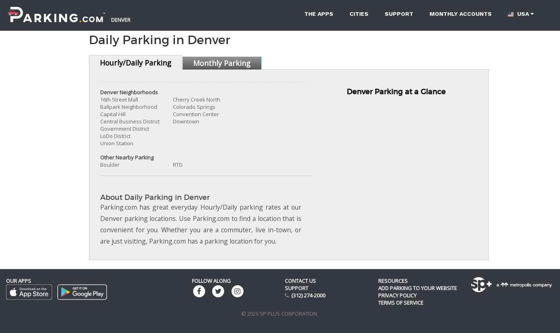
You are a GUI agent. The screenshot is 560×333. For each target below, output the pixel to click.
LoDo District (115, 136)
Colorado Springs (194, 106)
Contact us (300, 280)
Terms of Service (400, 302)
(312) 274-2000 (308, 295)
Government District (124, 128)
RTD (178, 164)
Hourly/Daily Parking (135, 63)
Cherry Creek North (196, 99)
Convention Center (196, 114)
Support (399, 14)
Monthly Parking (222, 63)
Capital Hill (113, 114)
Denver (121, 19)
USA (521, 14)
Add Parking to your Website (417, 288)
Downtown (186, 121)
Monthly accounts (460, 14)
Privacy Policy (397, 295)
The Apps (318, 14)
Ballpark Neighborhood (128, 106)
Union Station (116, 143)
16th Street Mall (119, 99)
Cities (358, 14)
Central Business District (130, 121)
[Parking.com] (56, 10)
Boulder (110, 164)
